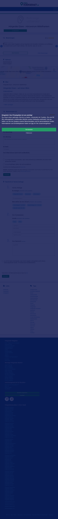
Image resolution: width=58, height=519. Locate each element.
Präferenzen (29, 133)
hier (32, 123)
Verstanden (29, 129)
